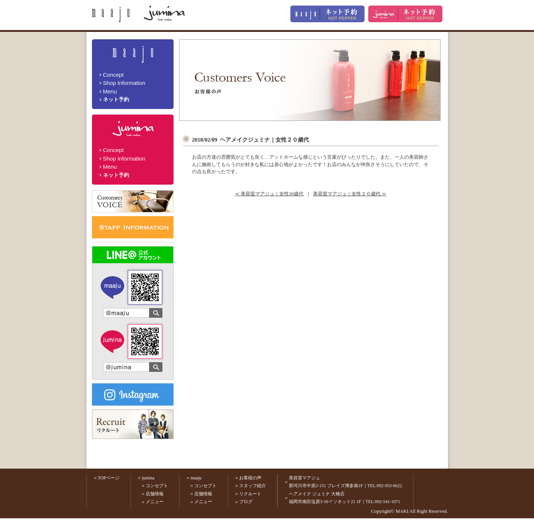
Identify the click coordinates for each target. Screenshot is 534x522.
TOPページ (108, 477)
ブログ (246, 501)
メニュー (155, 501)
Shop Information (124, 83)
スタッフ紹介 (252, 485)
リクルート (250, 493)
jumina (148, 477)
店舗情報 (155, 493)
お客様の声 (250, 477)
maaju (196, 477)
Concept (113, 75)
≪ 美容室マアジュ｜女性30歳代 (269, 193)
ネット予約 (116, 99)
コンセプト (157, 485)
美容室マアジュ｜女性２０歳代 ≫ (349, 193)
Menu (110, 91)
